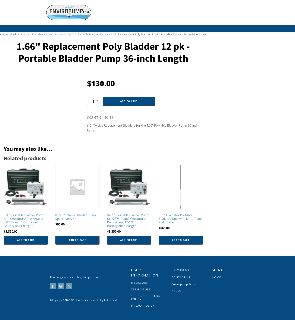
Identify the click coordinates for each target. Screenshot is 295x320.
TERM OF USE (140, 289)
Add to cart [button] (26, 239)
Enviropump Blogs (184, 284)
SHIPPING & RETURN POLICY (145, 297)
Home (4, 34)
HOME (216, 277)
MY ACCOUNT (140, 282)
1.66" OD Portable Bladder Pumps (86, 34)
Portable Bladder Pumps (47, 34)
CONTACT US (181, 277)
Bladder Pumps (20, 34)
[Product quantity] (94, 101)
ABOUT (177, 290)
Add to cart (129, 101)
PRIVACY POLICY (142, 305)
